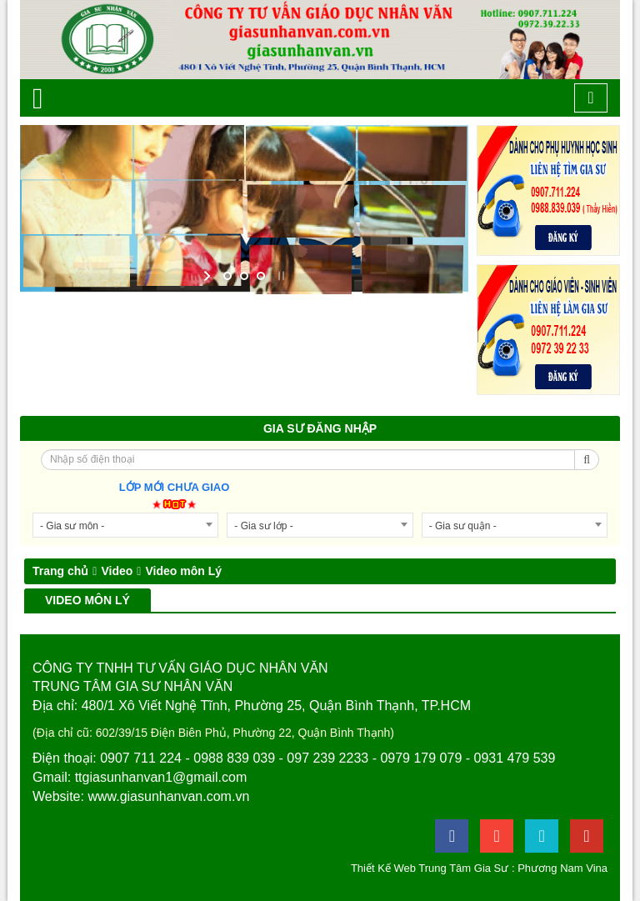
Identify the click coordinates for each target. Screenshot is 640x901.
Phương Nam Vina (563, 868)
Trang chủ (60, 571)
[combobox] (125, 525)
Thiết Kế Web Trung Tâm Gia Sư (429, 868)
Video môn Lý (183, 571)
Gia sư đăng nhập (320, 428)
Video (116, 571)
